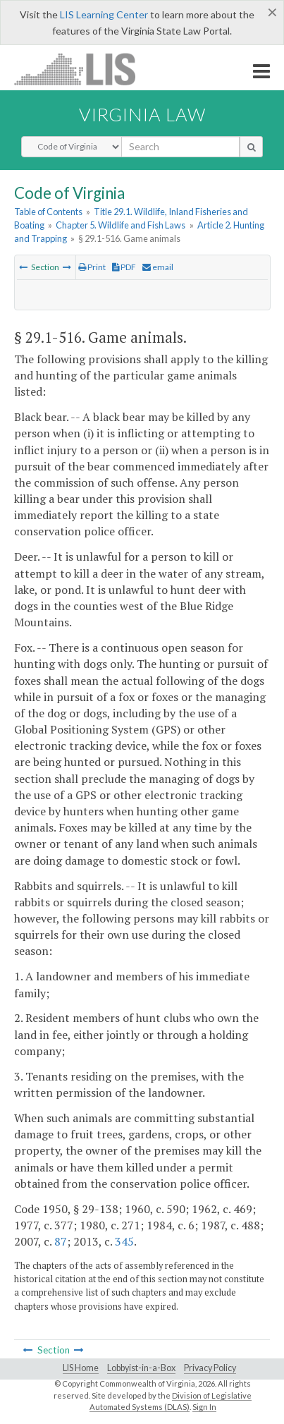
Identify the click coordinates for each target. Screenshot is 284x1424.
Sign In (204, 1406)
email (157, 267)
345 (124, 1241)
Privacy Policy (210, 1368)
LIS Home (81, 1368)
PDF (124, 267)
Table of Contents (48, 211)
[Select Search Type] (71, 146)
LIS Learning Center (104, 14)
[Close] (272, 12)
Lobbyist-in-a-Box (141, 1368)
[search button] (251, 146)
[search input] (180, 146)
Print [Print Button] (92, 267)
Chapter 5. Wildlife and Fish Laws (120, 225)
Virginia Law (142, 114)
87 (60, 1241)
